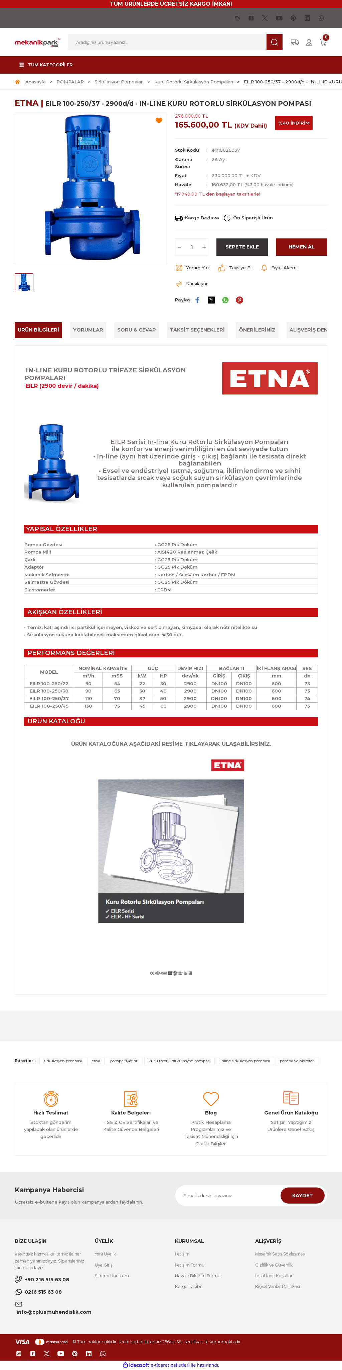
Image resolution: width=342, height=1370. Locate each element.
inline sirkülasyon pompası (245, 1061)
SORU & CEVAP (136, 330)
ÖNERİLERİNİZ (257, 330)
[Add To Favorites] (159, 121)
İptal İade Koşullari (274, 1275)
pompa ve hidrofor (297, 1061)
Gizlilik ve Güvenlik (274, 1265)
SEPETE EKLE (242, 247)
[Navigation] (45, 65)
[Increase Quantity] (204, 247)
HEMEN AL (302, 247)
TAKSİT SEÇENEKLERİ (197, 330)
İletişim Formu (189, 1265)
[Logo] (37, 42)
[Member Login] (309, 42)
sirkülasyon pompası (63, 1061)
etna (96, 1061)
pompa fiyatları (124, 1061)
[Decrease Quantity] (179, 247)
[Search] (175, 42)
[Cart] (323, 42)
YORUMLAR (88, 330)
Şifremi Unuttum (112, 1275)
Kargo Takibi (188, 1286)
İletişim (182, 1253)
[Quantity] (191, 247)
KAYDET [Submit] (302, 1196)
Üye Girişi (104, 1265)
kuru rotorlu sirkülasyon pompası (179, 1061)
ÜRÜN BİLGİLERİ (38, 330)
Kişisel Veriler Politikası (277, 1286)
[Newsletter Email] (251, 1195)
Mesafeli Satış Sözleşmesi (280, 1253)
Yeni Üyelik (105, 1253)
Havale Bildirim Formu (197, 1275)
